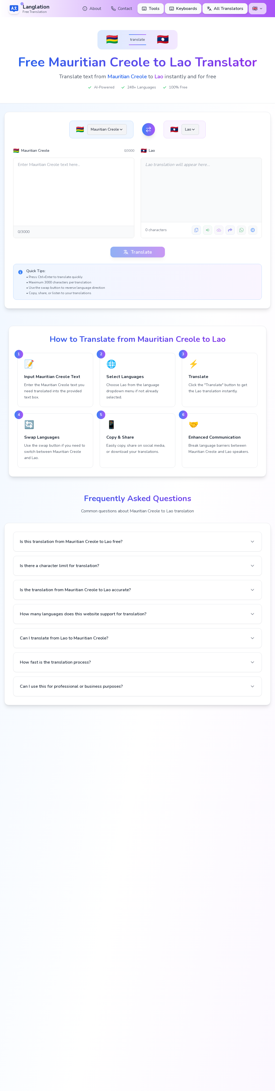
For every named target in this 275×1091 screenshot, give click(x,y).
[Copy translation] (196, 230)
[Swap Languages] (148, 129)
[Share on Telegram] (252, 230)
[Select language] (257, 8)
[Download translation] (218, 230)
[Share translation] (230, 230)
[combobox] (107, 129)
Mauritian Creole (31, 150)
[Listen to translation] (207, 230)
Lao (148, 150)
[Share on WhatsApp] (241, 230)
